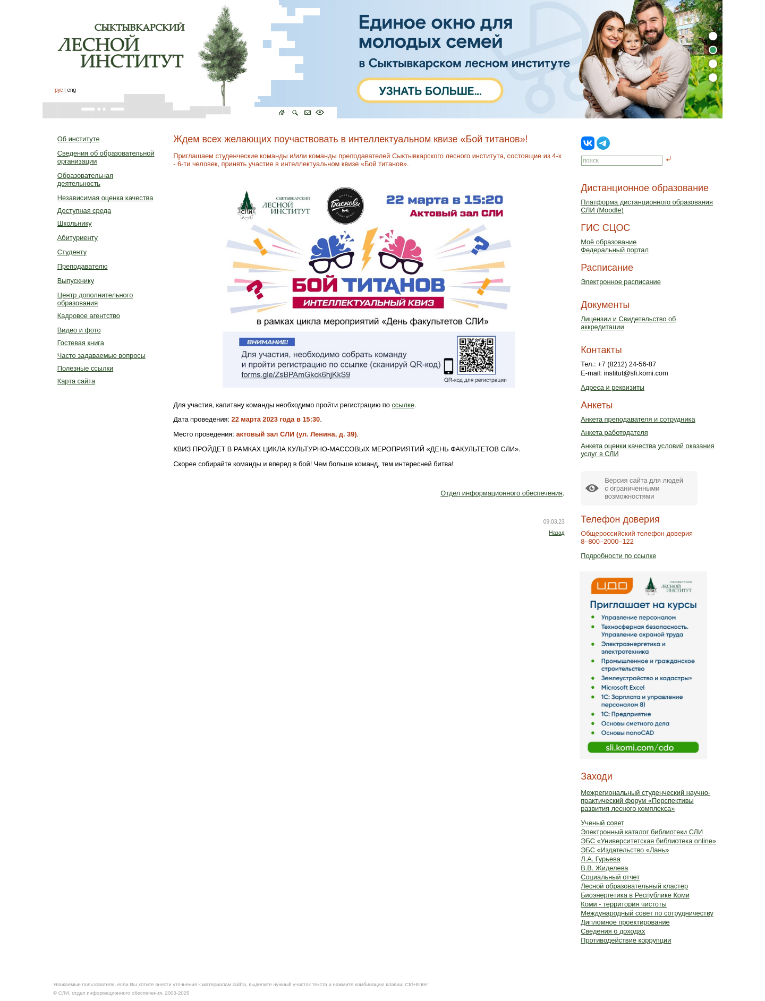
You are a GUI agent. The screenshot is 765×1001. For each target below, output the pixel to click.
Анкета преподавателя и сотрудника (638, 419)
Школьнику (74, 223)
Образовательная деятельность (85, 179)
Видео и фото (79, 330)
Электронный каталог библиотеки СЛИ (642, 832)
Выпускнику (75, 281)
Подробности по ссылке (618, 556)
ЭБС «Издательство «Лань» (625, 850)
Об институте (78, 139)
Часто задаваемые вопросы (101, 356)
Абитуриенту (77, 238)
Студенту (72, 252)
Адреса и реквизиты (612, 387)
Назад (556, 533)
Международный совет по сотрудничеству (647, 913)
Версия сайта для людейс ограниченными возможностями (644, 488)
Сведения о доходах (613, 931)
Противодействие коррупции (626, 940)
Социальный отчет (610, 877)
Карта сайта (76, 381)
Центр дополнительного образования (95, 299)
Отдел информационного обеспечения (501, 493)
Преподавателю (82, 266)
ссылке (403, 405)
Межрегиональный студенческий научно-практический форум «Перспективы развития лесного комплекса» (645, 800)
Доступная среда (84, 211)
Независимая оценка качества (105, 198)
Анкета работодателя (614, 433)
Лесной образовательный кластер (634, 886)
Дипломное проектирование (625, 922)
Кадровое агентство (88, 316)
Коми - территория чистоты (624, 904)
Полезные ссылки (85, 368)
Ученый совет (602, 823)
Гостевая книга (80, 343)
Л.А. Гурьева (600, 859)
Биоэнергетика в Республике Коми (635, 895)
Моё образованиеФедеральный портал (615, 246)
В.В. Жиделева (604, 868)
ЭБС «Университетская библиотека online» (648, 841)
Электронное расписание (621, 282)
